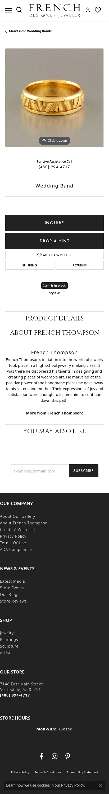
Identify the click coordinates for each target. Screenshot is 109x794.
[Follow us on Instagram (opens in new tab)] (54, 756)
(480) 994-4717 (54, 166)
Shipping (29, 265)
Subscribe (83, 470)
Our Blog (8, 594)
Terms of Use (13, 542)
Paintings (9, 639)
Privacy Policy (13, 536)
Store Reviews (13, 601)
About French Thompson (54, 333)
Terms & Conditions (48, 772)
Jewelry (7, 632)
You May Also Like (54, 431)
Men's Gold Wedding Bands (30, 31)
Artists (6, 652)
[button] (19, 10)
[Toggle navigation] (8, 10)
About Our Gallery (17, 516)
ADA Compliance (16, 549)
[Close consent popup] (100, 785)
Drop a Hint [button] (55, 241)
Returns (79, 265)
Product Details (54, 318)
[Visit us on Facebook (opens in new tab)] (41, 756)
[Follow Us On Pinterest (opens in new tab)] (67, 756)
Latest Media (12, 581)
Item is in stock (54, 285)
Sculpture (9, 646)
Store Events (12, 587)
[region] (54, 97)
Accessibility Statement (82, 772)
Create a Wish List (17, 529)
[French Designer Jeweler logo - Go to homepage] (54, 10)
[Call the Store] (15, 695)
